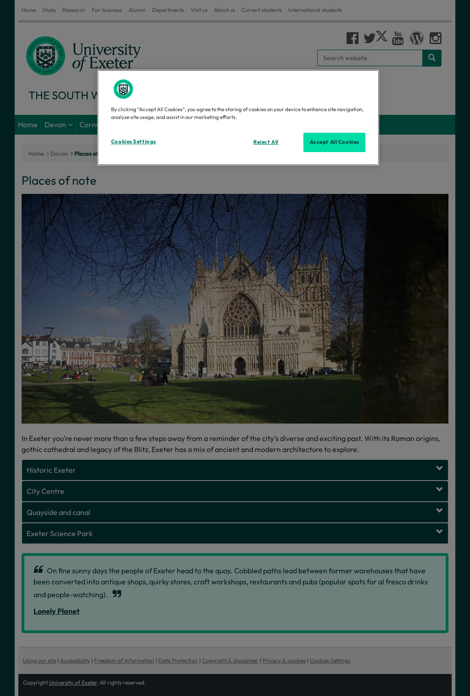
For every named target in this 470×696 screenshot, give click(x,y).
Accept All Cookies (334, 142)
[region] (238, 117)
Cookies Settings (133, 141)
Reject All (266, 142)
